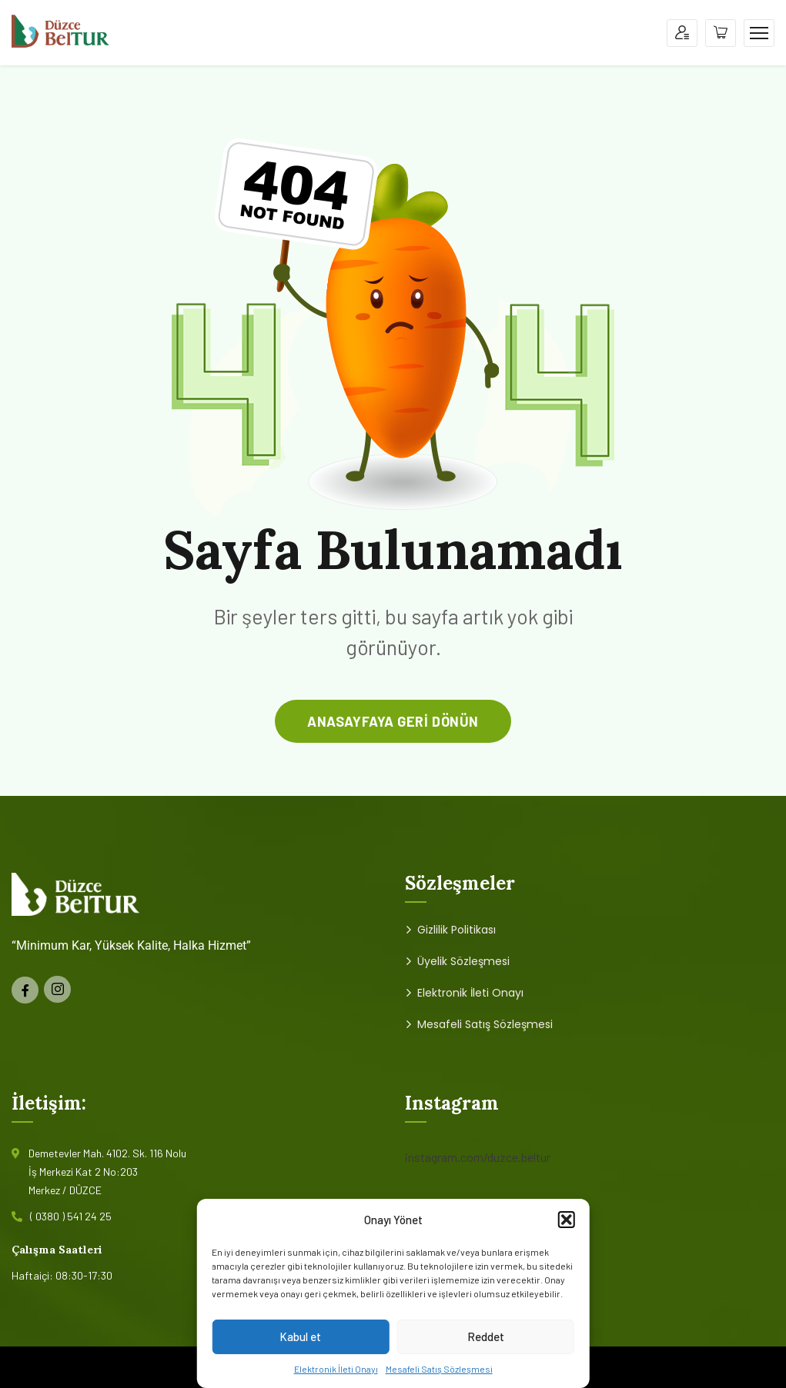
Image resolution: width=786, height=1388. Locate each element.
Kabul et (300, 1336)
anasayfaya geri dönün (392, 721)
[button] (566, 1219)
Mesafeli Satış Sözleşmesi (439, 1368)
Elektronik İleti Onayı (336, 1368)
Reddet (485, 1336)
